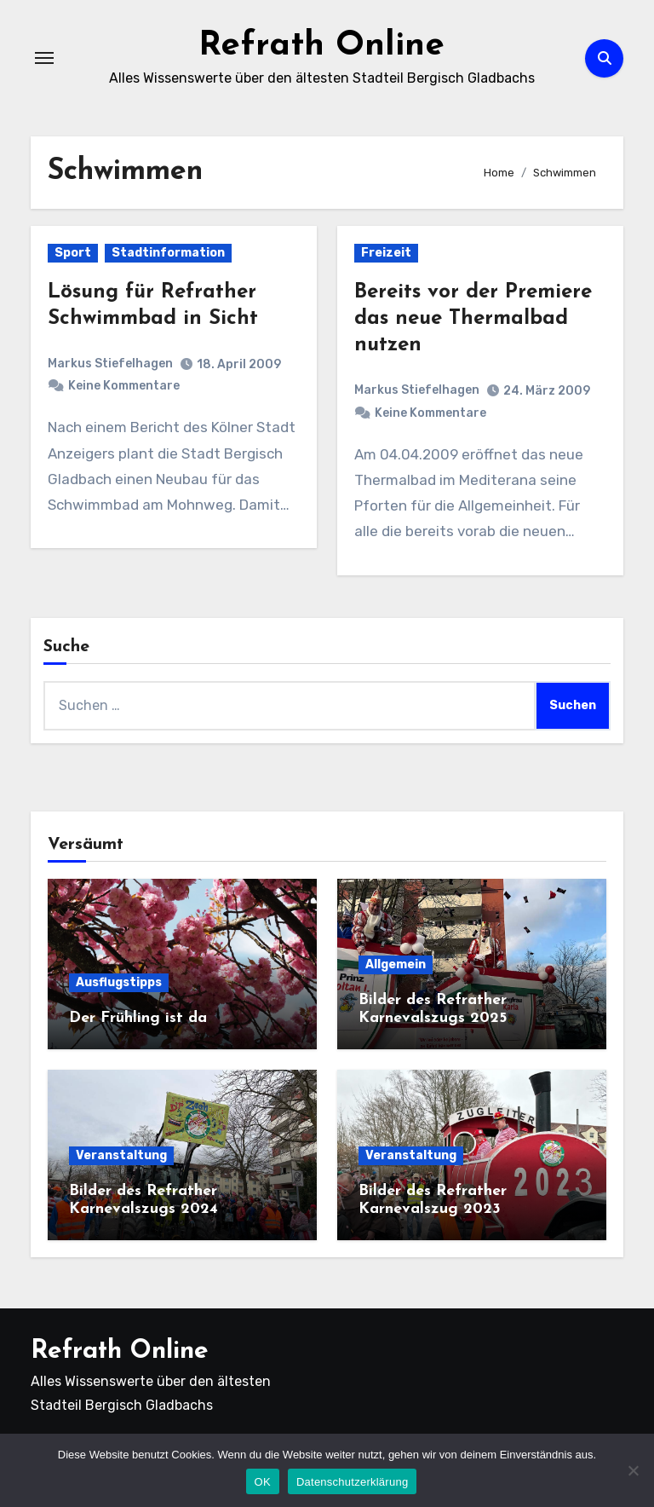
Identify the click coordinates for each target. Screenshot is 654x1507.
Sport (72, 252)
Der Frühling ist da (138, 1018)
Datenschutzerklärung (352, 1481)
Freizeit (386, 252)
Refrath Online (321, 46)
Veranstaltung (121, 1155)
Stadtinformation (168, 252)
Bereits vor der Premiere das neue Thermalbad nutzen (473, 318)
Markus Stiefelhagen (110, 363)
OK (263, 1481)
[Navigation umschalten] (44, 58)
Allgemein (395, 964)
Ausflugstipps (119, 982)
